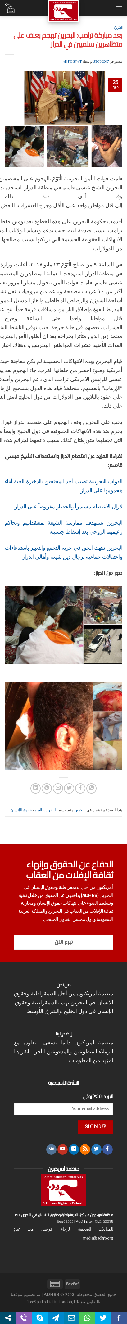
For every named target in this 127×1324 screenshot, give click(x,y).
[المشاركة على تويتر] (69, 788)
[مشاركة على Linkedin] (35, 788)
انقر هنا (21, 1052)
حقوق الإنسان (21, 810)
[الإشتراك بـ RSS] (85, 1149)
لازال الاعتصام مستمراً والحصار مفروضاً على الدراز (69, 507)
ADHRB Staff (72, 62)
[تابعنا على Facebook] (107, 1149)
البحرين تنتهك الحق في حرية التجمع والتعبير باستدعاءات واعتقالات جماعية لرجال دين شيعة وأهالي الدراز (63, 553)
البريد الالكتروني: (97, 1097)
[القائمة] (118, 8)
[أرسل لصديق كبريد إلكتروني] (58, 788)
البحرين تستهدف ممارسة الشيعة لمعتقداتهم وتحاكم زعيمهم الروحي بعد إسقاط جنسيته (63, 528)
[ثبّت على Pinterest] (47, 788)
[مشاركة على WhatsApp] (91, 788)
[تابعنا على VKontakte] (51, 1149)
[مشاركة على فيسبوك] (80, 788)
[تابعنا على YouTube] (62, 1149)
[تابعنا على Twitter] (96, 1149)
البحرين (118, 27)
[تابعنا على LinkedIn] (74, 1149)
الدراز (38, 810)
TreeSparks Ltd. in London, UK (53, 1302)
